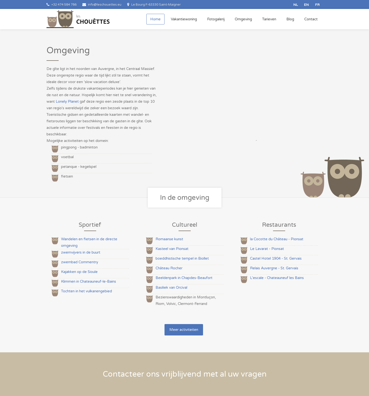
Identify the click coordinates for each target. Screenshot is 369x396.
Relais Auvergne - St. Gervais (274, 268)
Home (155, 19)
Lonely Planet (67, 101)
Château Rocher (169, 268)
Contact (311, 19)
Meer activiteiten (183, 329)
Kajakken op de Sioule (79, 272)
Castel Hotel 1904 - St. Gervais (276, 258)
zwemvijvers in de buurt (80, 252)
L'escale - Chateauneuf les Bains (277, 278)
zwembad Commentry (79, 262)
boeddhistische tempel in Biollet (182, 258)
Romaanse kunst (169, 239)
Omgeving (243, 19)
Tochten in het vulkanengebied (86, 291)
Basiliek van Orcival (171, 287)
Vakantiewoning (184, 19)
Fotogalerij (216, 19)
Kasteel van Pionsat (172, 249)
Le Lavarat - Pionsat (267, 249)
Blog (290, 19)
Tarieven (269, 19)
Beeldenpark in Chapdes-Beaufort (184, 278)
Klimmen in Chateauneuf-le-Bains (88, 281)
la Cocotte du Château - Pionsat (276, 239)
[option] (255, 89)
